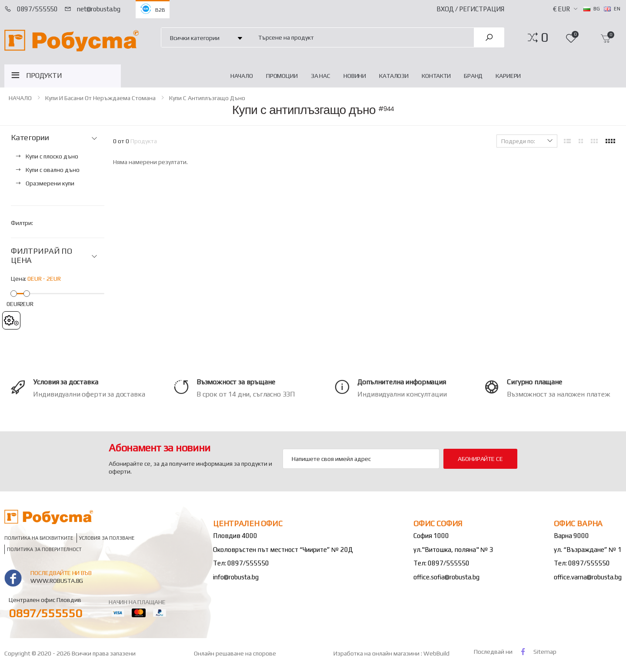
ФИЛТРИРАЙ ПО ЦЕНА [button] (41, 256)
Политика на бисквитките (38, 538)
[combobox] (361, 37)
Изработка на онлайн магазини (377, 653)
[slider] (13, 293)
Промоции (282, 75)
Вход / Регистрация (470, 9)
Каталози (394, 75)
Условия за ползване (106, 538)
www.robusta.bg (56, 580)
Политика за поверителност (44, 549)
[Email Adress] (361, 459)
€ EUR (561, 9)
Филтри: (22, 222)
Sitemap (544, 652)
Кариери (508, 75)
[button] (544, 37)
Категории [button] (30, 137)
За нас (320, 75)
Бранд (473, 75)
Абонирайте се (480, 458)
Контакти (436, 75)
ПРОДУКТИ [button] (44, 75)
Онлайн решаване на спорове (235, 653)
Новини (354, 75)
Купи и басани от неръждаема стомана (100, 97)
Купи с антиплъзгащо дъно (207, 97)
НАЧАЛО (241, 75)
